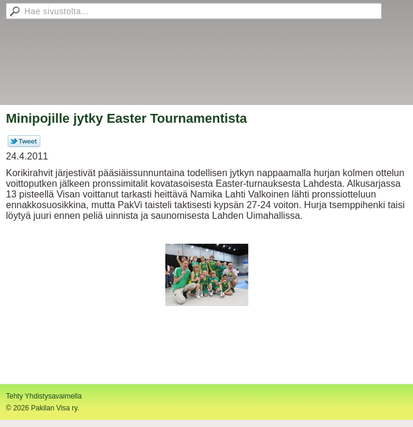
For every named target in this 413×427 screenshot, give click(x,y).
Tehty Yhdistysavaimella (44, 396)
